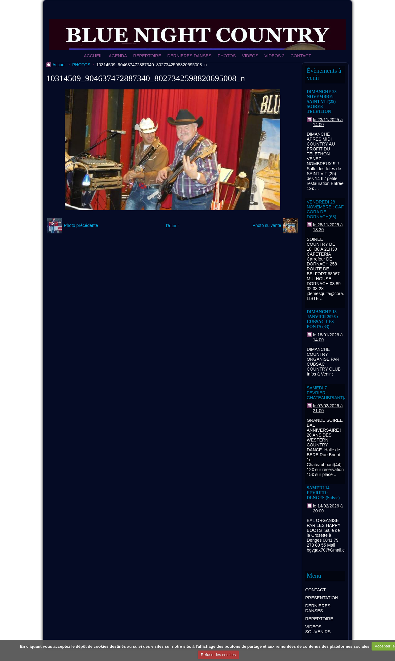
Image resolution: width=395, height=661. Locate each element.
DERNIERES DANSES (189, 55)
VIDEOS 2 (274, 55)
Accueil (59, 64)
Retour (172, 225)
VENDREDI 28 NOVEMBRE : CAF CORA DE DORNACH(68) (325, 209)
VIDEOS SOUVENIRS (318, 629)
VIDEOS (250, 55)
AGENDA (118, 55)
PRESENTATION (321, 597)
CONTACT (301, 55)
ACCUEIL (93, 55)
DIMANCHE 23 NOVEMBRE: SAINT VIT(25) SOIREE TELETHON (322, 101)
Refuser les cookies (218, 654)
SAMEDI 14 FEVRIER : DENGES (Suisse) (323, 493)
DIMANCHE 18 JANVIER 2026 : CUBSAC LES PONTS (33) (322, 319)
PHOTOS (227, 55)
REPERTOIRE (147, 55)
